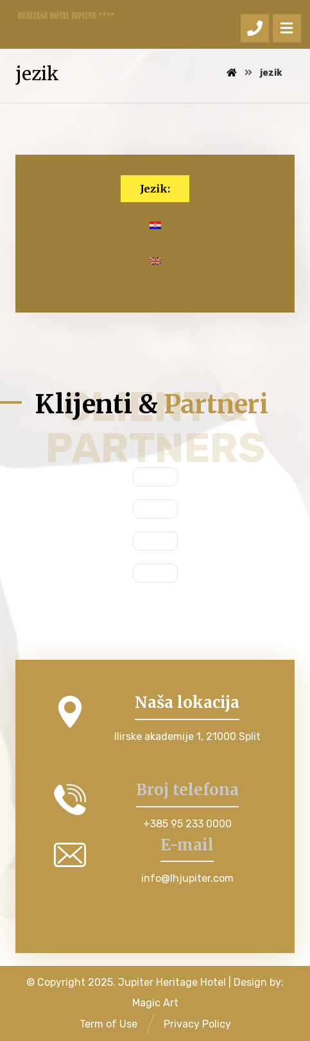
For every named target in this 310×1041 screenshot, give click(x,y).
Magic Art (155, 1003)
